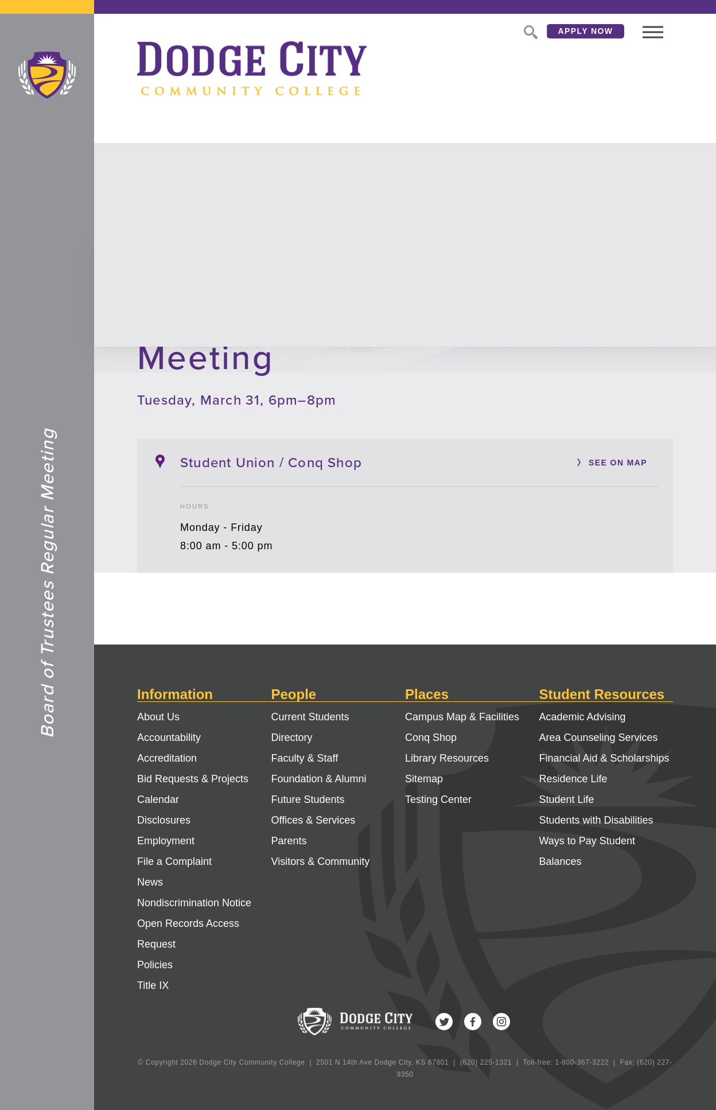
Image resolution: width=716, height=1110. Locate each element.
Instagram (501, 1021)
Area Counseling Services (598, 737)
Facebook (472, 1021)
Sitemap (424, 779)
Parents (289, 841)
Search (529, 31)
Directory (292, 737)
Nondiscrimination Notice (194, 903)
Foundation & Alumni (319, 779)
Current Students (310, 717)
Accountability (169, 737)
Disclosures (163, 820)
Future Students (308, 799)
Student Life (566, 799)
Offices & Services (313, 820)
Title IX (153, 985)
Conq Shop (431, 737)
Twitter (444, 1021)
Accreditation (167, 758)
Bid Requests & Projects (192, 779)
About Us (158, 717)
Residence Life (573, 779)
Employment (165, 841)
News (150, 882)
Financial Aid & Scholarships (604, 758)
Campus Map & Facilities (462, 717)
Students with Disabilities (596, 820)
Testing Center (438, 799)
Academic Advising (582, 717)
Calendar (158, 799)
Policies (155, 965)
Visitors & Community (320, 861)
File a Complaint (174, 861)
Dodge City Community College (47, 75)
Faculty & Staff (304, 758)
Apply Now (585, 31)
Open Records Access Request (188, 934)
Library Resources (447, 758)
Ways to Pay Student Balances (587, 851)
